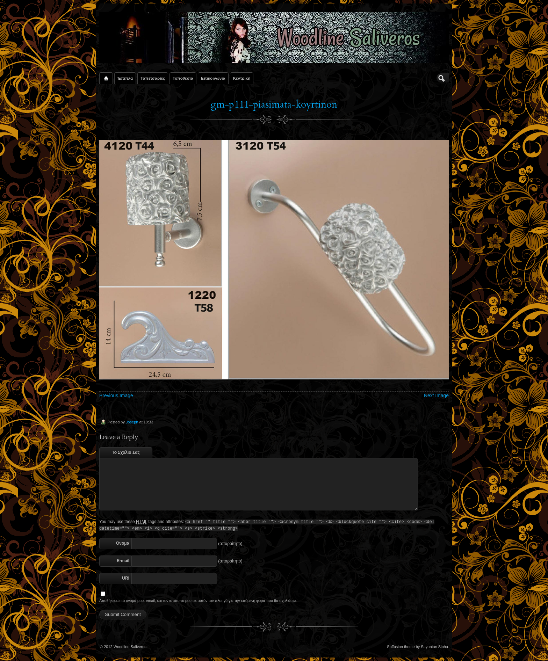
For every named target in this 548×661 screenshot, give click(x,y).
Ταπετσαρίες (152, 78)
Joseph (132, 422)
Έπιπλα (125, 78)
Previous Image (116, 395)
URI (125, 578)
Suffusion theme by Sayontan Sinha (417, 647)
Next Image (436, 395)
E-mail (123, 560)
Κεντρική (242, 78)
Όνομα (122, 543)
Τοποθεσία (183, 78)
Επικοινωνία (213, 78)
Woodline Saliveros (130, 647)
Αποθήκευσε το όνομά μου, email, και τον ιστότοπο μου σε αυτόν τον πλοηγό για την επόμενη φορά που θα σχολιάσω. (198, 600)
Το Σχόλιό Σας (126, 452)
